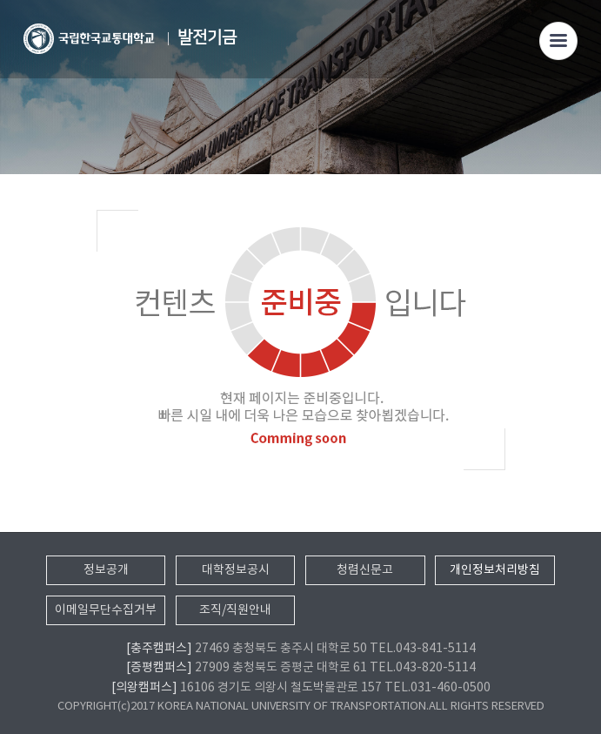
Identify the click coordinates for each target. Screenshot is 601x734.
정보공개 (106, 570)
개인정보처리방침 (495, 570)
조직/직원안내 (235, 610)
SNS (574, 110)
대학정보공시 (236, 570)
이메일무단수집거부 (106, 610)
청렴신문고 (365, 570)
